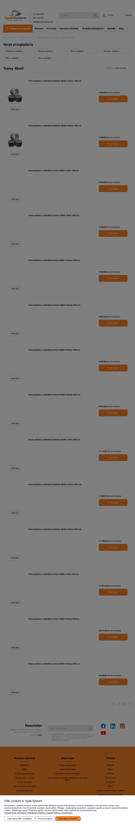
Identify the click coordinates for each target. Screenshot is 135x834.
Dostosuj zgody (45, 818)
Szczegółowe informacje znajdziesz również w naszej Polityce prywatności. (38, 813)
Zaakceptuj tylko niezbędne (19, 818)
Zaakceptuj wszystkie (68, 818)
